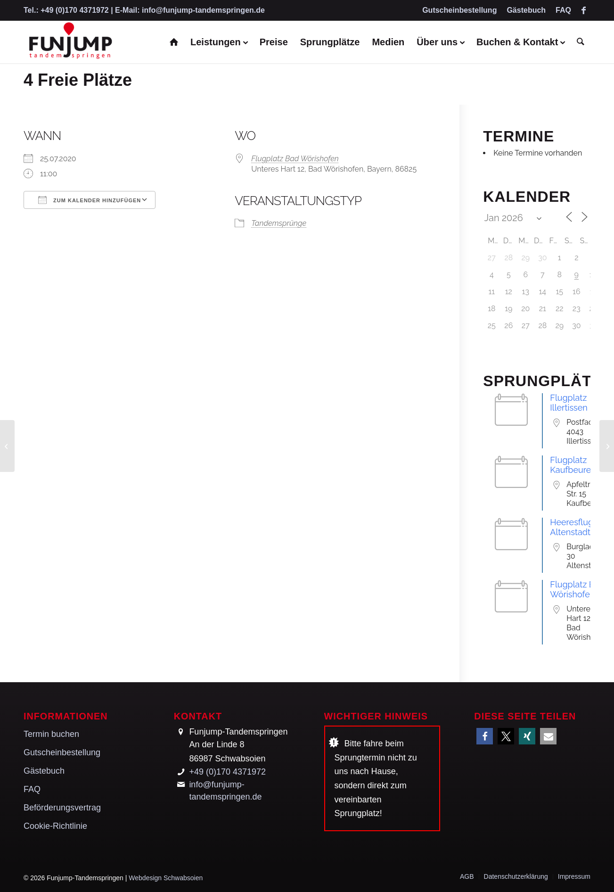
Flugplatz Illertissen (569, 403)
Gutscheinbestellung (459, 10)
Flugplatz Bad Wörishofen (295, 158)
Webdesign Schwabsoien (166, 878)
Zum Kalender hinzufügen (89, 200)
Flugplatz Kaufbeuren (573, 465)
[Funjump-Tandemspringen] (70, 42)
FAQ (563, 10)
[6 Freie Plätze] (606, 446)
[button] (484, 736)
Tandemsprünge (278, 223)
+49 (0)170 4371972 (75, 10)
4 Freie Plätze (78, 80)
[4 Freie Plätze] (7, 446)
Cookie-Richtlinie (55, 826)
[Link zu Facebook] (583, 10)
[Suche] (580, 42)
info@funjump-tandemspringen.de (203, 10)
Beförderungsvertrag (62, 807)
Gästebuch (526, 10)
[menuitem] (460, 10)
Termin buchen (51, 734)
